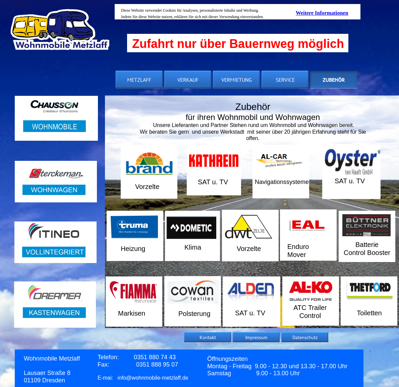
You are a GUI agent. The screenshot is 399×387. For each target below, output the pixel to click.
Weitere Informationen (322, 13)
